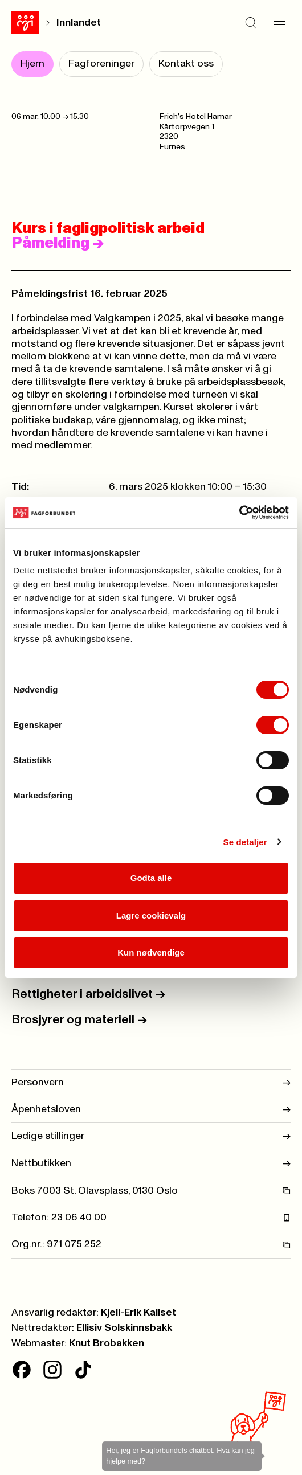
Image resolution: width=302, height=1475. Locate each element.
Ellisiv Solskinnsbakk (124, 1328)
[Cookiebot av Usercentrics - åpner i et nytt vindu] (239, 512)
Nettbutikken (151, 1163)
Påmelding (57, 243)
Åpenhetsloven (151, 1109)
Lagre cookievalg (151, 915)
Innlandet (78, 23)
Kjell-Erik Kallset (138, 1313)
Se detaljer (245, 842)
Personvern (151, 1082)
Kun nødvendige (151, 952)
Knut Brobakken (106, 1343)
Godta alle (151, 878)
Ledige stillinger (151, 1136)
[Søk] (250, 22)
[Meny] (279, 22)
